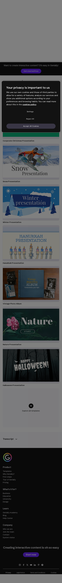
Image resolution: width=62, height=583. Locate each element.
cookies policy (29, 104)
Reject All (30, 119)
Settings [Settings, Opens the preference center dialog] (30, 111)
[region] (31, 107)
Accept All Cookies (31, 126)
